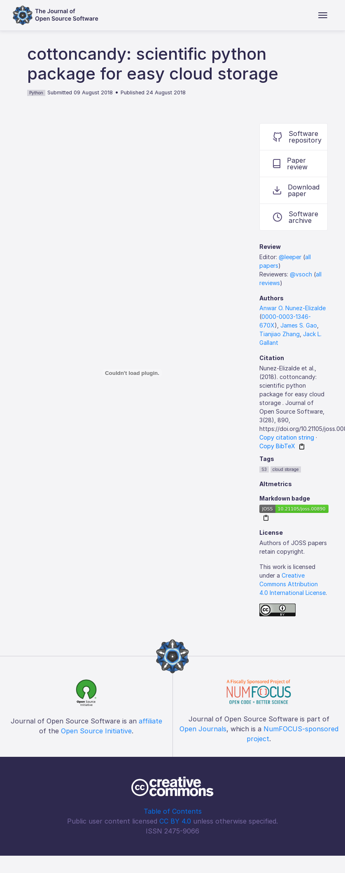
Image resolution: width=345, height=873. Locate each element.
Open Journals (202, 729)
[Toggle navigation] (322, 15)
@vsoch (301, 274)
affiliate (150, 721)
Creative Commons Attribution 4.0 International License (292, 584)
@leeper (290, 256)
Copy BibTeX (277, 445)
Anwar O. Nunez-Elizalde (292, 307)
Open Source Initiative (96, 731)
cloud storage (286, 469)
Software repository (297, 136)
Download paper (296, 190)
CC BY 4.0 (175, 821)
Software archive (295, 217)
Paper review (290, 163)
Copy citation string (286, 437)
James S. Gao (298, 325)
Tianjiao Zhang (279, 333)
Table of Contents (173, 811)
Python (36, 92)
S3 (264, 469)
